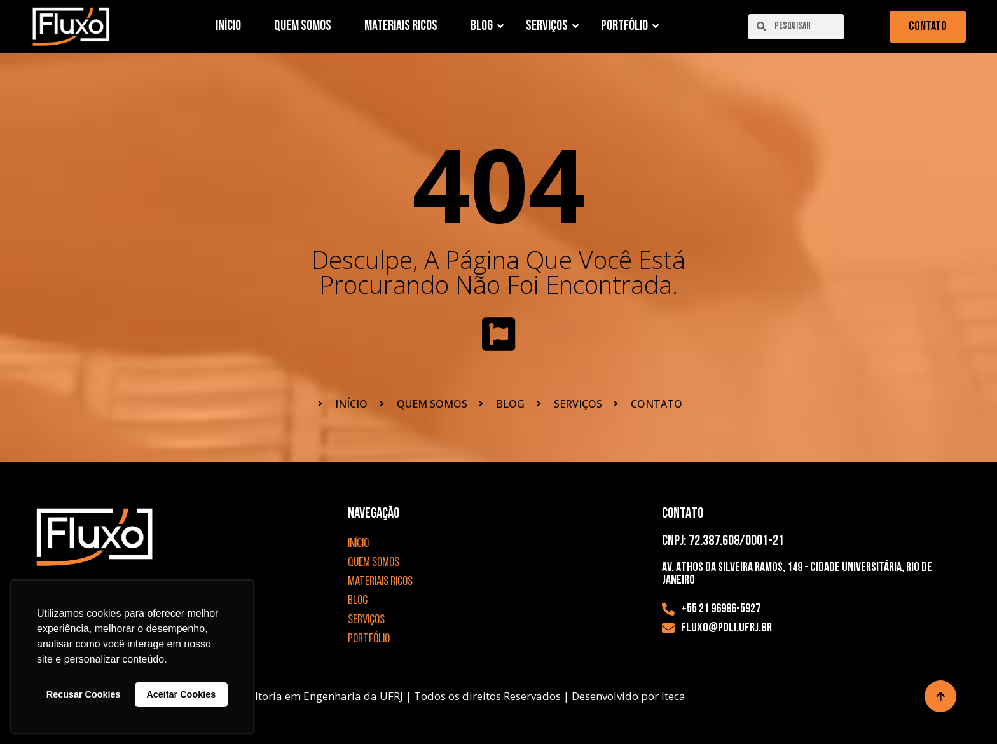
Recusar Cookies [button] (83, 694)
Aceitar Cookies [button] (181, 694)
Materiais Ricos (400, 26)
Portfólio (628, 26)
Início (228, 26)
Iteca (673, 696)
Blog (486, 26)
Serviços (551, 26)
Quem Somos (302, 26)
